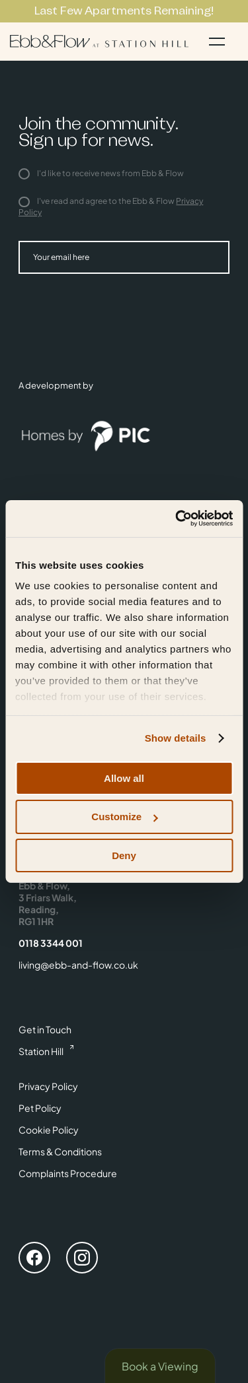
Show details (175, 738)
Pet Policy (40, 1108)
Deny (124, 855)
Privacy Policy (48, 1086)
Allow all (124, 777)
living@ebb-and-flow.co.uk (78, 965)
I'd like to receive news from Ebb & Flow (101, 173)
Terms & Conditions (60, 1151)
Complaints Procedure (68, 1173)
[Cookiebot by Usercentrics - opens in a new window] (176, 518)
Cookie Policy (49, 1130)
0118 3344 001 (51, 943)
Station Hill (41, 1051)
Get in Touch (45, 1029)
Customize (124, 816)
